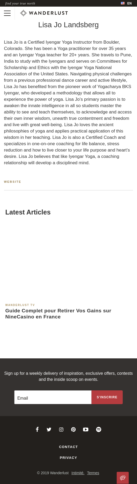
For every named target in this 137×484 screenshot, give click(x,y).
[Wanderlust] (44, 13)
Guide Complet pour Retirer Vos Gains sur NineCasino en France (58, 313)
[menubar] (126, 3)
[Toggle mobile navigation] (7, 13)
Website (12, 181)
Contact (68, 447)
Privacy (68, 458)
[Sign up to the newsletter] (107, 397)
